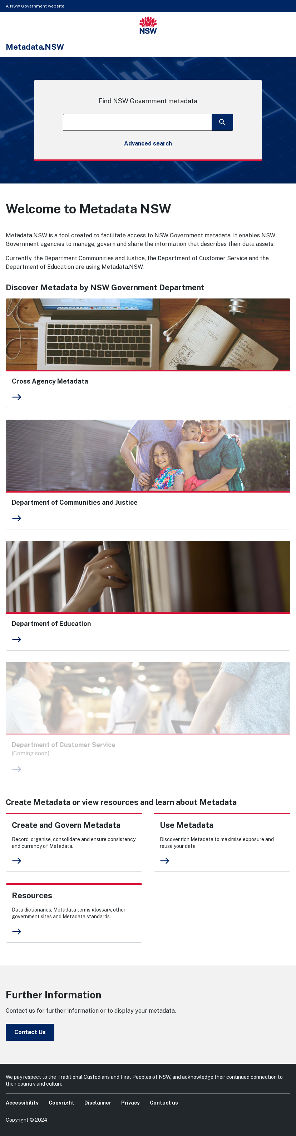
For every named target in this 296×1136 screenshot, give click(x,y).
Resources (32, 895)
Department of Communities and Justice (75, 502)
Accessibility (22, 1103)
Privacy (130, 1103)
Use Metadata (186, 825)
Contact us (164, 1103)
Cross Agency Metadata (50, 381)
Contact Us (30, 1032)
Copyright (61, 1103)
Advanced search (148, 143)
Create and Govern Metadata (66, 825)
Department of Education (51, 623)
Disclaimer (97, 1103)
